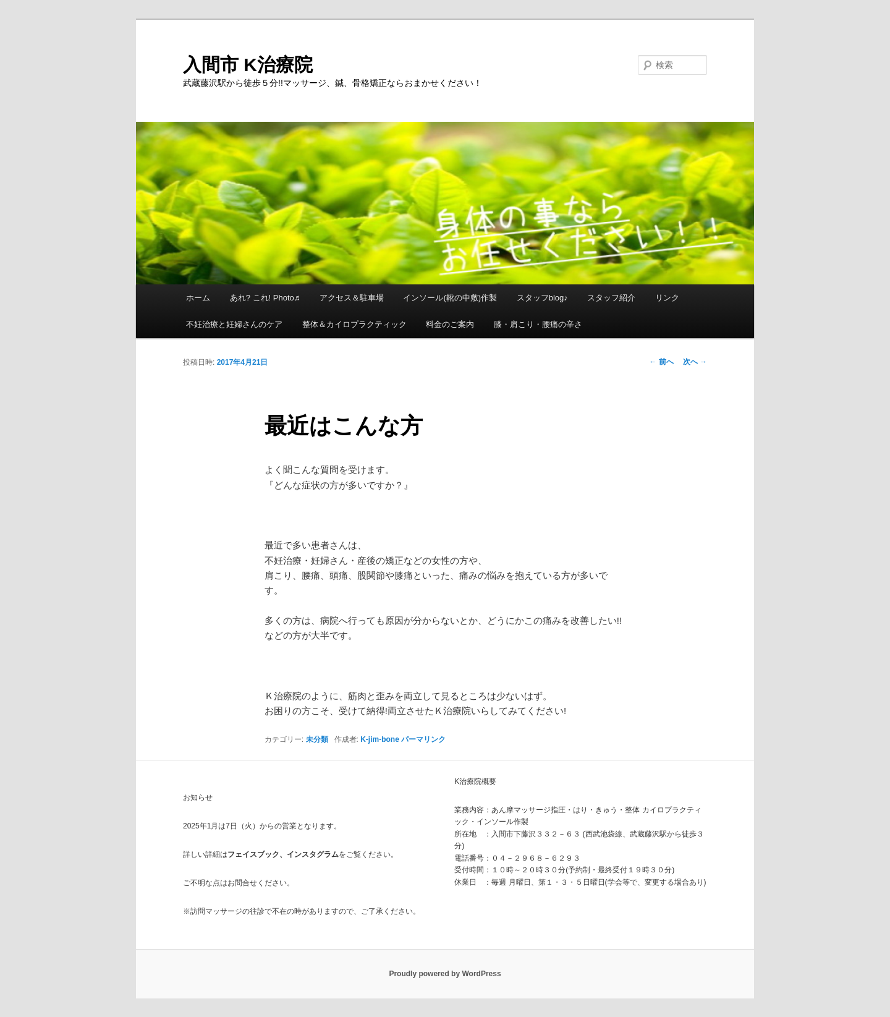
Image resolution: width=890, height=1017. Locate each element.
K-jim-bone (379, 739)
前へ (661, 361)
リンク (667, 297)
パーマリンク (423, 739)
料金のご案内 (450, 324)
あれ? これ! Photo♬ (265, 297)
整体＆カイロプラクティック (354, 324)
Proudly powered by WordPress (445, 973)
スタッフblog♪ (542, 297)
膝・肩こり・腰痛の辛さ (538, 324)
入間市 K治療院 (248, 64)
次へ (695, 361)
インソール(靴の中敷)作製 (450, 297)
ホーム (198, 297)
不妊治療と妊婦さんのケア (234, 324)
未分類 (317, 739)
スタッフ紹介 (611, 297)
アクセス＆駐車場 (352, 297)
